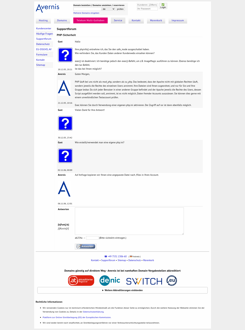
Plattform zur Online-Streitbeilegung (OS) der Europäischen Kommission (77, 317)
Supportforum (43, 38)
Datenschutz (43, 44)
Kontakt (136, 20)
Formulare (41, 54)
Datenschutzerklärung (93, 311)
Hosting (43, 20)
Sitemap (40, 64)
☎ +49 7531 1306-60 (115, 256)
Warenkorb (156, 20)
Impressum (178, 20)
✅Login (163, 6)
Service (118, 20)
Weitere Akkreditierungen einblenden (124, 290)
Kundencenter (43, 28)
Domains (62, 20)
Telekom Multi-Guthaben (91, 20)
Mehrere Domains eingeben (86, 13)
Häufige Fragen (44, 33)
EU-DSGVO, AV (44, 49)
